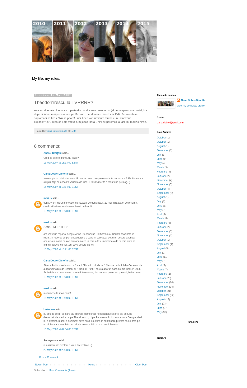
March (160, 167)
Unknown (49, 309)
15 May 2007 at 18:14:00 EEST (60, 186)
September (163, 192)
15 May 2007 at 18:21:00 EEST (60, 249)
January (161, 176)
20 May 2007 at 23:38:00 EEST (60, 350)
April (159, 214)
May (159, 163)
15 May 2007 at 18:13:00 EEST (60, 162)
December (162, 150)
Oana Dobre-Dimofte (55, 173)
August (161, 146)
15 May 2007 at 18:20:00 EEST (60, 211)
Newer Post (41, 364)
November (162, 184)
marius (47, 198)
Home (91, 364)
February (162, 171)
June (159, 158)
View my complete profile (191, 105)
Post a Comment (48, 357)
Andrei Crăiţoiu (52, 153)
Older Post (141, 364)
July (159, 154)
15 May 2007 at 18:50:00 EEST (60, 298)
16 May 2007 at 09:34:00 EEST (60, 329)
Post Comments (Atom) (62, 370)
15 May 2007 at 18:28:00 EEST (60, 277)
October (161, 137)
